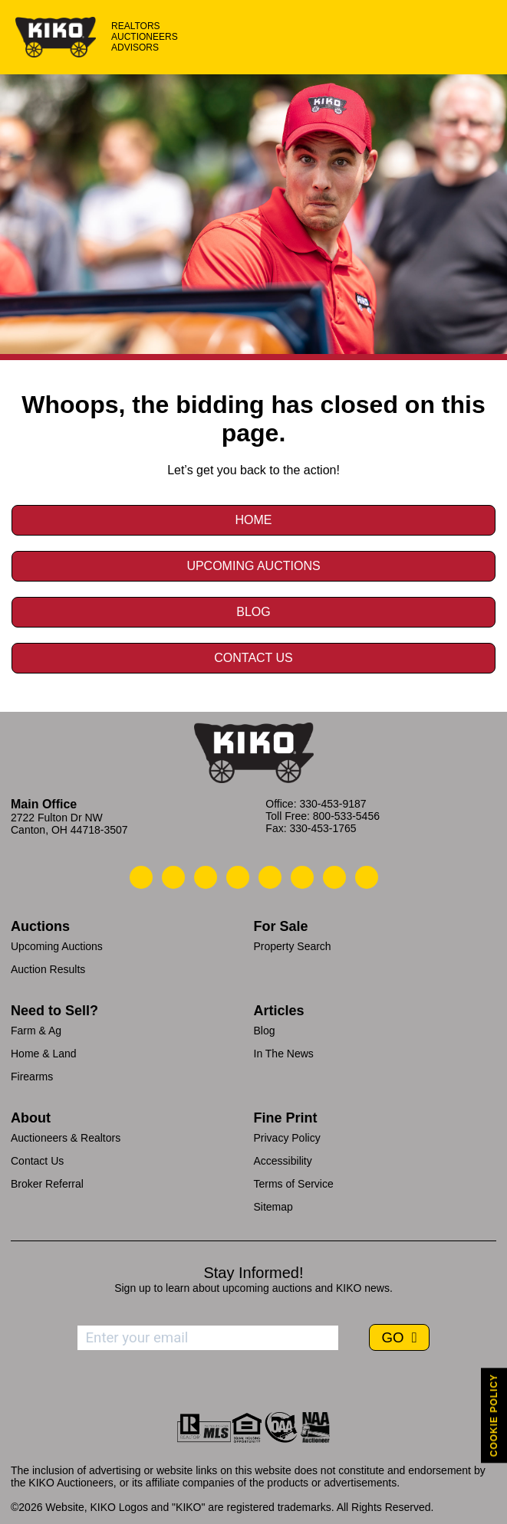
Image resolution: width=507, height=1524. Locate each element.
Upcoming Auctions (253, 565)
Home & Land (44, 1053)
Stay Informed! (253, 1272)
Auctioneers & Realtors (65, 1138)
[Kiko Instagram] (366, 877)
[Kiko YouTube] (334, 877)
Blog (253, 611)
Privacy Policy (287, 1138)
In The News (284, 1053)
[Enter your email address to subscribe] (207, 1338)
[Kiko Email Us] (173, 877)
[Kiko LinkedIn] (269, 877)
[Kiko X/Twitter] (302, 877)
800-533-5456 (346, 816)
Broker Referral (47, 1184)
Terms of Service (294, 1184)
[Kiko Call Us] (141, 877)
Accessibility (283, 1161)
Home (253, 519)
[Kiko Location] (205, 877)
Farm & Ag (36, 1030)
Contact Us (253, 657)
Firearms (32, 1076)
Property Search (292, 946)
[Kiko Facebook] (237, 877)
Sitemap (273, 1207)
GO (394, 1337)
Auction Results (48, 969)
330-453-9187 (332, 804)
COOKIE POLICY (494, 1415)
